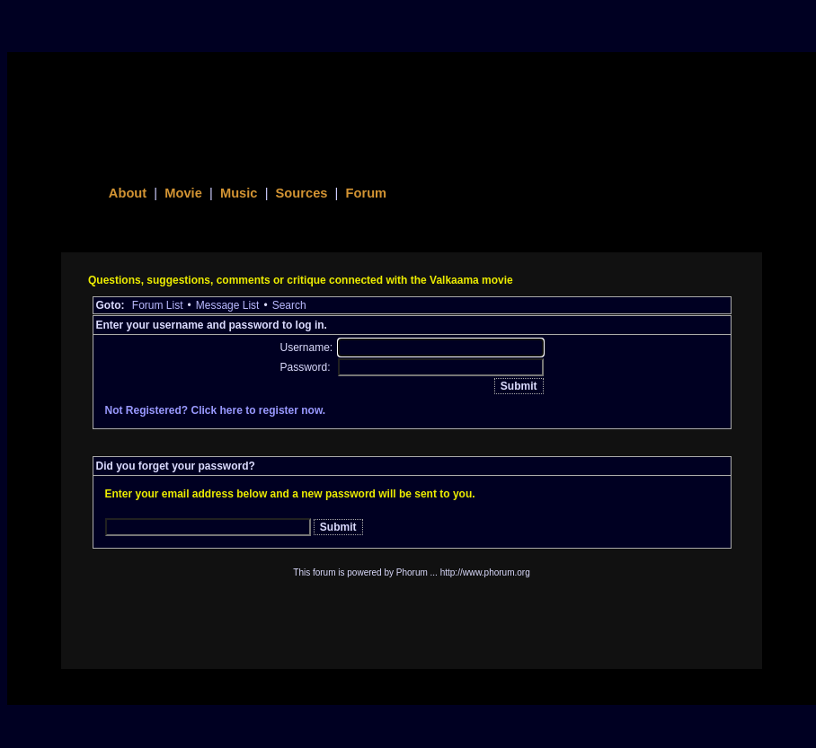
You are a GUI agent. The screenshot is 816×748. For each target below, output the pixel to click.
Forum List (157, 305)
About (127, 193)
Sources (302, 193)
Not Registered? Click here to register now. (215, 410)
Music (239, 193)
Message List (228, 305)
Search (289, 305)
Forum (366, 193)
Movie (183, 193)
